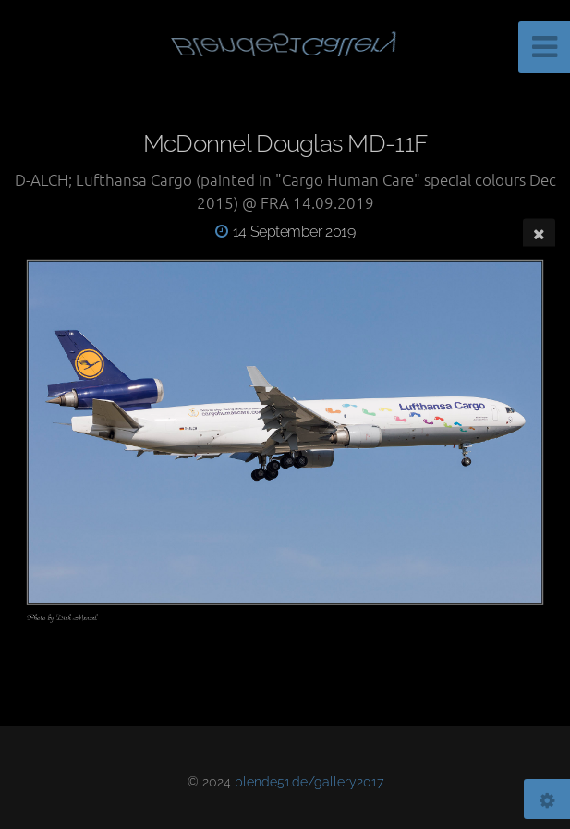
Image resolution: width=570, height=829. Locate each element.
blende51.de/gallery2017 (309, 781)
